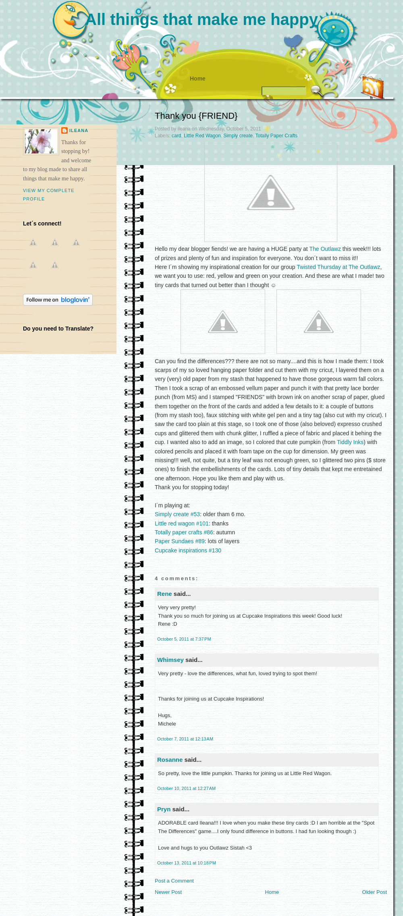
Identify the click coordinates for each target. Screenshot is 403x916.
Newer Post (168, 892)
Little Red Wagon (202, 136)
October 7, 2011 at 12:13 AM (185, 738)
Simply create (238, 136)
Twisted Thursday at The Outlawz (338, 267)
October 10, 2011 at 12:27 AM (186, 788)
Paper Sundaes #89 (180, 541)
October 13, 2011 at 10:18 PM (186, 862)
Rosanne (170, 759)
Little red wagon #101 (182, 523)
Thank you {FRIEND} (196, 116)
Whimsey (170, 659)
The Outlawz (325, 249)
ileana (78, 130)
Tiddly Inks (350, 442)
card (176, 136)
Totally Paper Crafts (276, 136)
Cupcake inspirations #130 (188, 550)
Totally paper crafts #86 (184, 532)
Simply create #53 (177, 514)
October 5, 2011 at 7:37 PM (184, 639)
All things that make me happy (201, 19)
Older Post (374, 892)
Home (198, 78)
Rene (164, 593)
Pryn (163, 809)
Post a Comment (174, 881)
